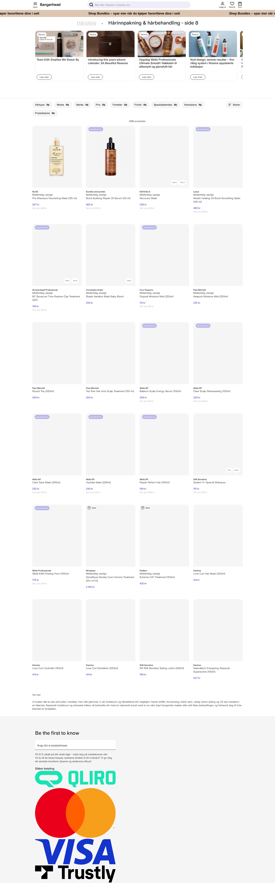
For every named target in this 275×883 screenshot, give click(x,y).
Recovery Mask (148, 198)
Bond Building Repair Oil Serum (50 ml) (108, 198)
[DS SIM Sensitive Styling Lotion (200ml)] (164, 630)
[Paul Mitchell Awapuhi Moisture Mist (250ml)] (218, 255)
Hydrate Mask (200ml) (98, 482)
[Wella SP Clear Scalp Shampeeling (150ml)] (218, 353)
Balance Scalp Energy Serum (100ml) (160, 391)
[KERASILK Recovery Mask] (164, 157)
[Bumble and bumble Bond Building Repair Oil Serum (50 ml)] (110, 157)
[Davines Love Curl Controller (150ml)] (57, 630)
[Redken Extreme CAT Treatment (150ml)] (164, 536)
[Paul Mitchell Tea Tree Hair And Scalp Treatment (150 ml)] (110, 353)
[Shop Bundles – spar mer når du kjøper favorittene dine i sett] (137, 13)
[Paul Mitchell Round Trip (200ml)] (57, 353)
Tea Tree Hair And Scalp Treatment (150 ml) (110, 391)
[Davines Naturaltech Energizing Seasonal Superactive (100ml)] (218, 630)
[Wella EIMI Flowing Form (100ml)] (57, 536)
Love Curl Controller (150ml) (47, 668)
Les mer (44, 77)
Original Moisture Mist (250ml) (156, 296)
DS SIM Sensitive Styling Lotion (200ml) (162, 668)
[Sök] (138, 4)
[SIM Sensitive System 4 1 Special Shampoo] (218, 444)
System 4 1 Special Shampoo (209, 482)
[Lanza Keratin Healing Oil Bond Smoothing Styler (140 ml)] (218, 157)
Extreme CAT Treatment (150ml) (157, 577)
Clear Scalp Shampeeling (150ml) (211, 391)
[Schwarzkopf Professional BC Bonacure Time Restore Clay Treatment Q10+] (57, 255)
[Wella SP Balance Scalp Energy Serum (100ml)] (164, 353)
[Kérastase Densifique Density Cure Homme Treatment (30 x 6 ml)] (110, 536)
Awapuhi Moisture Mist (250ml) (210, 296)
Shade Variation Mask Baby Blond (105, 296)
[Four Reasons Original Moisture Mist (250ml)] (164, 255)
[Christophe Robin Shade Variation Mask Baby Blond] (110, 255)
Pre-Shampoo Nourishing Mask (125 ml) (54, 198)
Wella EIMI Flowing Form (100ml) (50, 573)
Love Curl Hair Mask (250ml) (209, 573)
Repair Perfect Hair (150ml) (155, 482)
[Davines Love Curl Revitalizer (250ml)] (110, 630)
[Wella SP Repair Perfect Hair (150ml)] (164, 444)
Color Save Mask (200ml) (46, 482)
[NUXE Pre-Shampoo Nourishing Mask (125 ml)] (57, 157)
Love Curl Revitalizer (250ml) (102, 668)
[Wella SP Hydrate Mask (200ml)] (110, 444)
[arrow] (114, 743)
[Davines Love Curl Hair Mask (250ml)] (218, 536)
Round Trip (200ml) (43, 391)
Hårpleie (86, 23)
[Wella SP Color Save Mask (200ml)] (57, 444)
